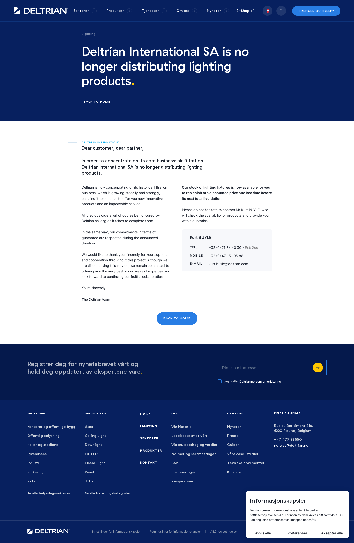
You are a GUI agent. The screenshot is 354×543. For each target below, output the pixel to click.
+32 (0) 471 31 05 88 (226, 256)
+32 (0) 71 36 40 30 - (233, 247)
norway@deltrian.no (291, 445)
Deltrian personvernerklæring (260, 381)
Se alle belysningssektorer (48, 493)
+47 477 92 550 (288, 439)
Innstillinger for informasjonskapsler (116, 531)
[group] (85, 10)
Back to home (97, 101)
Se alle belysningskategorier (108, 493)
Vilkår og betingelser (224, 531)
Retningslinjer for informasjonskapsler (175, 531)
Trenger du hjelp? (316, 11)
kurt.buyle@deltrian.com (228, 264)
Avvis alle (263, 533)
